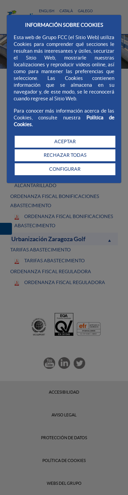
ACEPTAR (65, 141)
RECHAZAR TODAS (65, 155)
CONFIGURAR (65, 169)
